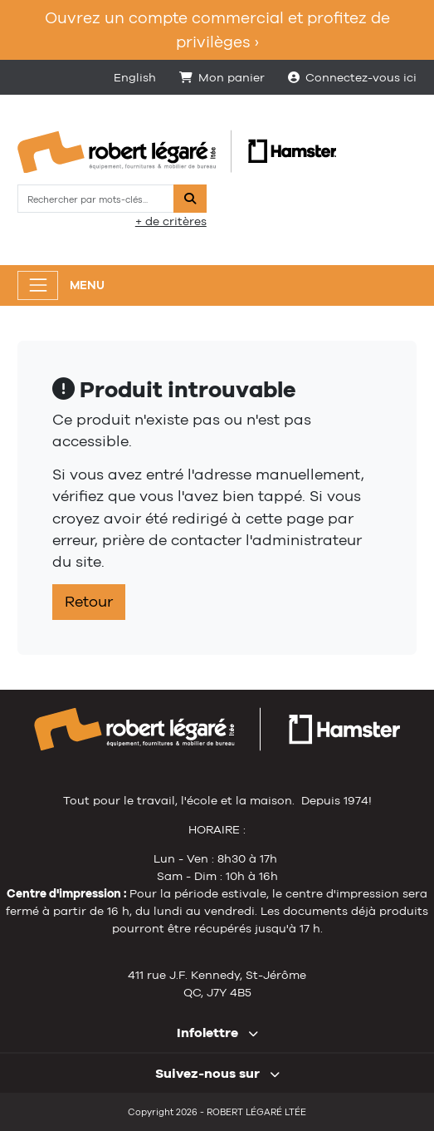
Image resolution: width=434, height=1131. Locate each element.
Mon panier (222, 77)
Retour (89, 601)
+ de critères (171, 221)
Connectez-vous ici (352, 77)
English (135, 77)
